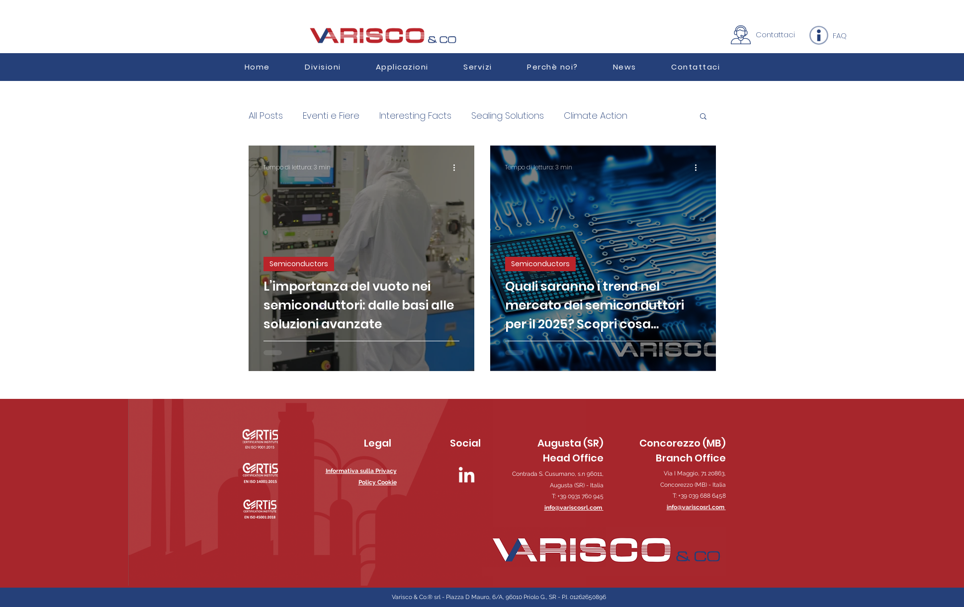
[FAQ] (839, 35)
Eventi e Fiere (331, 115)
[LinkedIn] (466, 476)
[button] (402, 66)
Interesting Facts (415, 115)
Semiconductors (298, 264)
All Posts (266, 115)
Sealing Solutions (507, 115)
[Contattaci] (775, 34)
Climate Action (595, 115)
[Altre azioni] (458, 167)
